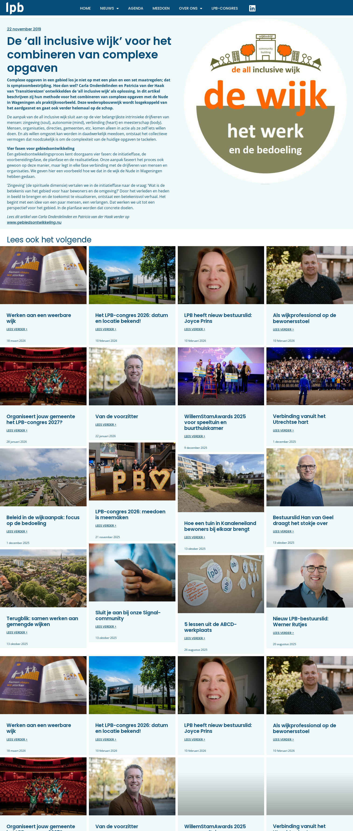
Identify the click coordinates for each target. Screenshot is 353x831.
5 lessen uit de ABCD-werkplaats (210, 627)
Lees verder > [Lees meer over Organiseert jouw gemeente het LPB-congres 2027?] (17, 430)
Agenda (135, 8)
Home (85, 8)
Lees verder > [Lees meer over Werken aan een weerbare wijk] (17, 329)
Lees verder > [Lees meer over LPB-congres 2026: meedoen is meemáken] (105, 525)
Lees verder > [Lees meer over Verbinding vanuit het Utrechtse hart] (283, 430)
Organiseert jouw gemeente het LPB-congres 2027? (41, 419)
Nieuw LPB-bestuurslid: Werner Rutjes (301, 621)
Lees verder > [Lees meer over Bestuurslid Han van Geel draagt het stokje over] (283, 531)
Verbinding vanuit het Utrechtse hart (299, 419)
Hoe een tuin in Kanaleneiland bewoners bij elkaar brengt (220, 526)
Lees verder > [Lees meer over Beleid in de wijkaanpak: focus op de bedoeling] (17, 531)
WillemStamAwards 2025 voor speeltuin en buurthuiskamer (215, 422)
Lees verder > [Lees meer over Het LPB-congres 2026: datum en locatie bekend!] (105, 329)
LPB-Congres (225, 8)
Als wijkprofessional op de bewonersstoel (304, 318)
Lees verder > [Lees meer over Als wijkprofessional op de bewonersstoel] (283, 329)
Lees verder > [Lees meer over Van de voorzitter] (105, 424)
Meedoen (161, 8)
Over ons (190, 8)
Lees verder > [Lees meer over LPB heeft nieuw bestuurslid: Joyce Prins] (194, 329)
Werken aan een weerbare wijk (39, 318)
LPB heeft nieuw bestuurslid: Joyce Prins (218, 318)
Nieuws (109, 8)
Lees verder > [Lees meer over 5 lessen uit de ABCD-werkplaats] (194, 638)
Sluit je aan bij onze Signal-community (128, 615)
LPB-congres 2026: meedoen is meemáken (130, 514)
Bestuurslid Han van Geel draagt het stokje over (303, 520)
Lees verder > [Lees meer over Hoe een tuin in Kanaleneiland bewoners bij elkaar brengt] (194, 537)
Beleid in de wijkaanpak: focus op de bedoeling (43, 520)
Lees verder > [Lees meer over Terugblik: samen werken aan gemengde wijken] (17, 632)
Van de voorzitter (116, 416)
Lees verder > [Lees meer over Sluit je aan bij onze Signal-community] (105, 626)
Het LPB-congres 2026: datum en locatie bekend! (131, 318)
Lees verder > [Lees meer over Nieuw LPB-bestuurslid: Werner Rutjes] (283, 632)
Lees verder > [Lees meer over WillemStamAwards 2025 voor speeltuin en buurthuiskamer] (194, 436)
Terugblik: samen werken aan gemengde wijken (42, 621)
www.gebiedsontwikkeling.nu (34, 222)
